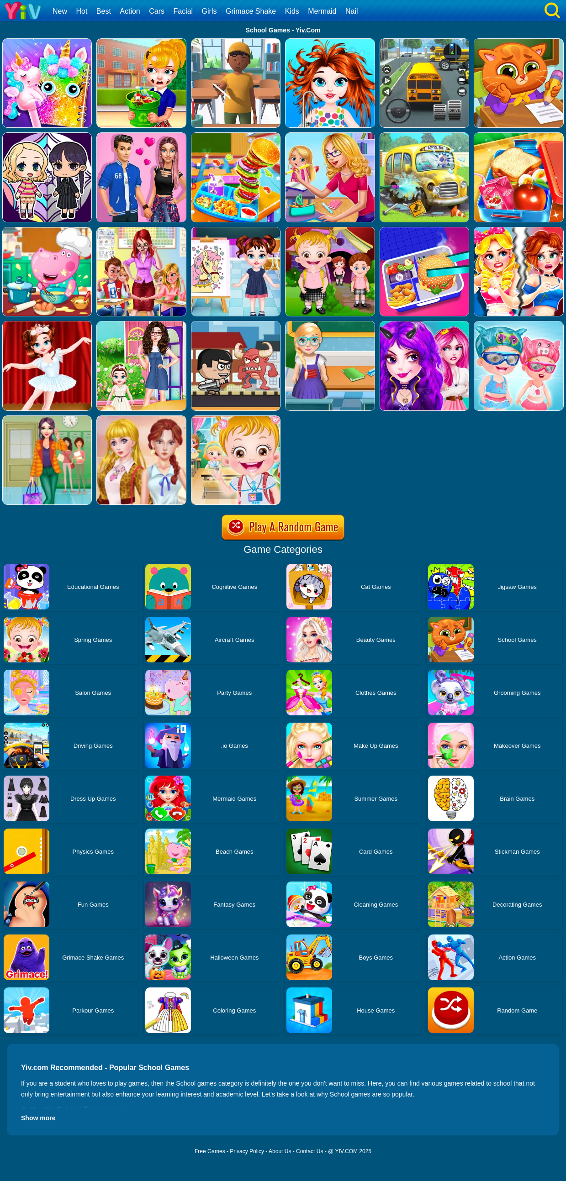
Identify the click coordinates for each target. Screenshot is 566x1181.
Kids (292, 11)
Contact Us (309, 1151)
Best (103, 11)
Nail (351, 11)
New (60, 11)
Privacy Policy (247, 1151)
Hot (81, 11)
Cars (156, 11)
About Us (280, 1151)
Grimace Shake (251, 11)
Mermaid (322, 11)
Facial (183, 11)
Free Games (210, 1151)
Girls (209, 11)
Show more (38, 1118)
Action (130, 11)
